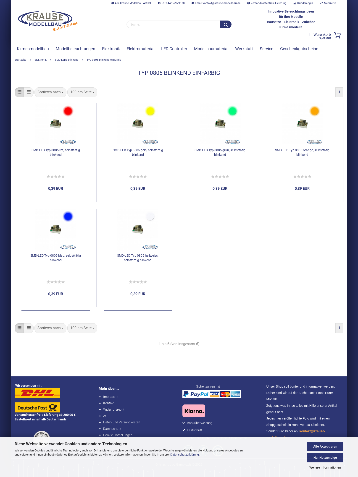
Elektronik (111, 48)
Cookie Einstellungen (117, 435)
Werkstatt (244, 48)
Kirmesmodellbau (33, 48)
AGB (106, 416)
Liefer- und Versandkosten (121, 422)
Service (266, 48)
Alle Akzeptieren (325, 446)
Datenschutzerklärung (184, 454)
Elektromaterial (140, 48)
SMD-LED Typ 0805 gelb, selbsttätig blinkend (138, 152)
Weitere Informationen (325, 467)
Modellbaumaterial (211, 48)
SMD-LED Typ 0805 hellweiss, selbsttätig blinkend (137, 258)
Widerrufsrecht (113, 409)
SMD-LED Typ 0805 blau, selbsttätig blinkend (55, 258)
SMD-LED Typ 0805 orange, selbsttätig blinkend (302, 152)
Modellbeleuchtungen (75, 48)
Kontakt (109, 403)
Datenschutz (112, 428)
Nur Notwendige (325, 457)
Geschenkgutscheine (299, 48)
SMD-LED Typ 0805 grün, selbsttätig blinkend (220, 152)
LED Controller (174, 48)
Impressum (111, 397)
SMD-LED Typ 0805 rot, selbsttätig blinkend (56, 152)
